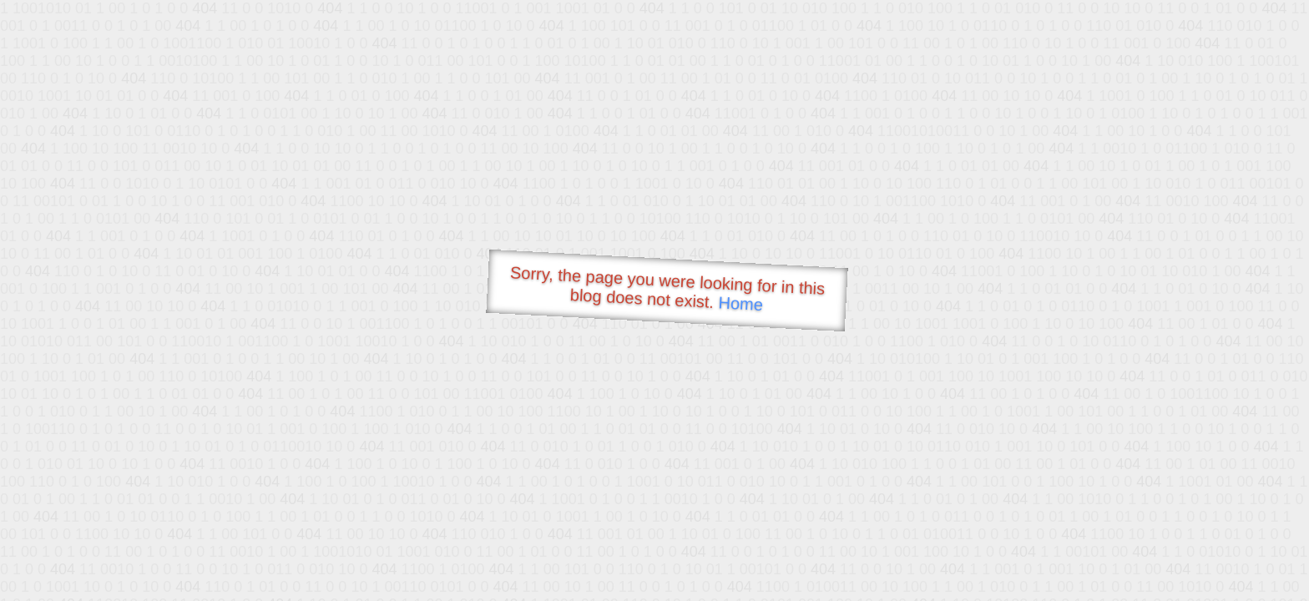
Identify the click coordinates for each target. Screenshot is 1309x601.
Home (740, 303)
